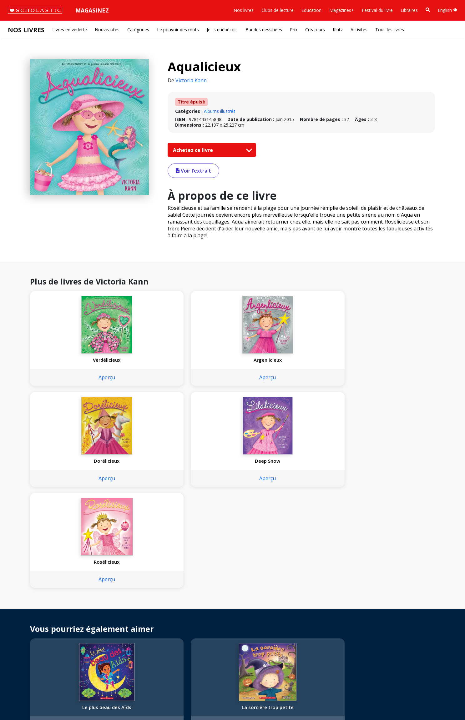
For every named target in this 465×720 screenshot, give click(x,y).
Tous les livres (389, 30)
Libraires (409, 10)
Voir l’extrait (193, 170)
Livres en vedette (69, 30)
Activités (359, 30)
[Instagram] (133, 589)
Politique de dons (28, 625)
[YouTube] (157, 589)
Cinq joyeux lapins (395, 505)
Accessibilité (23, 618)
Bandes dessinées (263, 30)
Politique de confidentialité (66, 701)
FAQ (87, 603)
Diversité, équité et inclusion (39, 610)
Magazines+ (341, 10)
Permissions (95, 595)
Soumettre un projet (32, 655)
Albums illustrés (219, 111)
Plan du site (23, 701)
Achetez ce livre (211, 150)
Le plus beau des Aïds (67, 505)
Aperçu (67, 377)
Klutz (338, 30)
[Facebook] (145, 589)
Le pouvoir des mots (178, 30)
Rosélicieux (395, 360)
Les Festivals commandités (38, 633)
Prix (293, 30)
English (447, 10)
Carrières (20, 648)
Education (311, 10)
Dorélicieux (231, 360)
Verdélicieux (67, 360)
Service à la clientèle (151, 597)
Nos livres (244, 10)
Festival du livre (377, 10)
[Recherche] (428, 10)
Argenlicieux (149, 360)
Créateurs (315, 30)
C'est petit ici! (231, 505)
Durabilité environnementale (39, 640)
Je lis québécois (222, 30)
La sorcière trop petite (149, 505)
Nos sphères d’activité (33, 603)
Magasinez (92, 10)
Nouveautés (107, 30)
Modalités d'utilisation (119, 701)
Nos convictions (27, 595)
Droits (89, 588)
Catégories (138, 30)
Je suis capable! (313, 505)
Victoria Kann (191, 80)
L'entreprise (23, 588)
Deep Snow (313, 360)
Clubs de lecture (277, 10)
